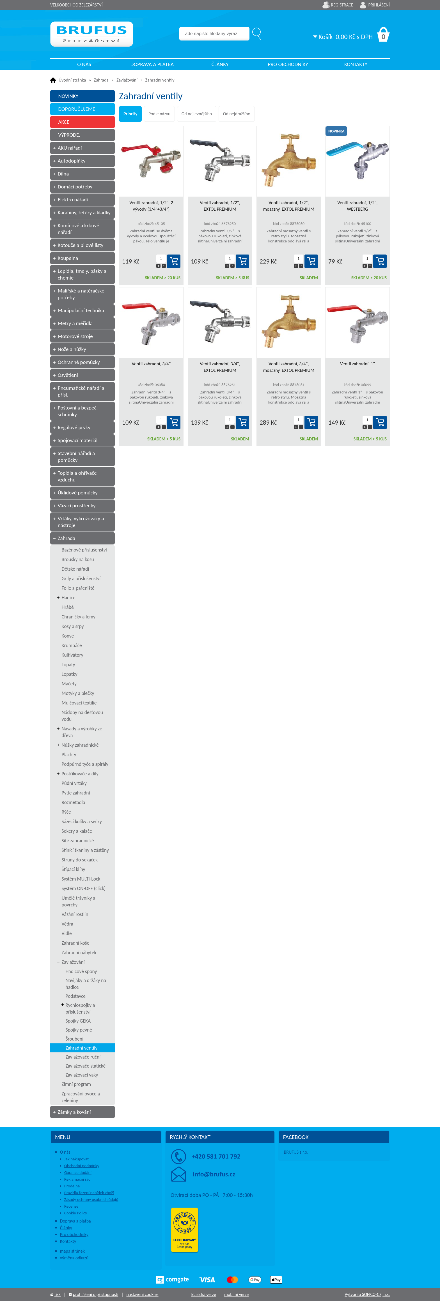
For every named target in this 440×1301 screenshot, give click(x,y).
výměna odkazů (74, 1258)
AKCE (63, 122)
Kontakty (355, 64)
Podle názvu (159, 113)
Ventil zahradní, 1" (357, 364)
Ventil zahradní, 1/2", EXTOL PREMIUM (220, 206)
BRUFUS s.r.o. (296, 1152)
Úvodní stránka (72, 80)
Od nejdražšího (236, 113)
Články (219, 64)
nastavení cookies (142, 1294)
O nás (84, 64)
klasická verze (203, 1294)
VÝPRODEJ (69, 135)
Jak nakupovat (76, 1159)
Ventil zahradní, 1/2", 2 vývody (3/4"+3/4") (151, 206)
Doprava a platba (152, 64)
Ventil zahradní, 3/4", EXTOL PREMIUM (220, 367)
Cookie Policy (75, 1213)
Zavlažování (126, 80)
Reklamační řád (77, 1179)
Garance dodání (77, 1172)
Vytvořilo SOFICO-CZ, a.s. (367, 1294)
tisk (57, 1294)
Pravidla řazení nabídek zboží (89, 1192)
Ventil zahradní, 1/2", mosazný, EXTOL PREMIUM (289, 206)
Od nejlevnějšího (197, 113)
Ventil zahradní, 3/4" (151, 364)
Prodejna (72, 1186)
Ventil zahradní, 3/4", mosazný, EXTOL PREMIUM (289, 367)
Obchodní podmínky (81, 1165)
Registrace (342, 5)
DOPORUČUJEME (76, 109)
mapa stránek (72, 1251)
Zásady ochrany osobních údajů (91, 1199)
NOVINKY (68, 96)
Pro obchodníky (288, 64)
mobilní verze (236, 1294)
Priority (130, 113)
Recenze (71, 1206)
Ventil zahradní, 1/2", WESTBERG (357, 206)
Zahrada (101, 80)
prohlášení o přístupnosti (95, 1294)
